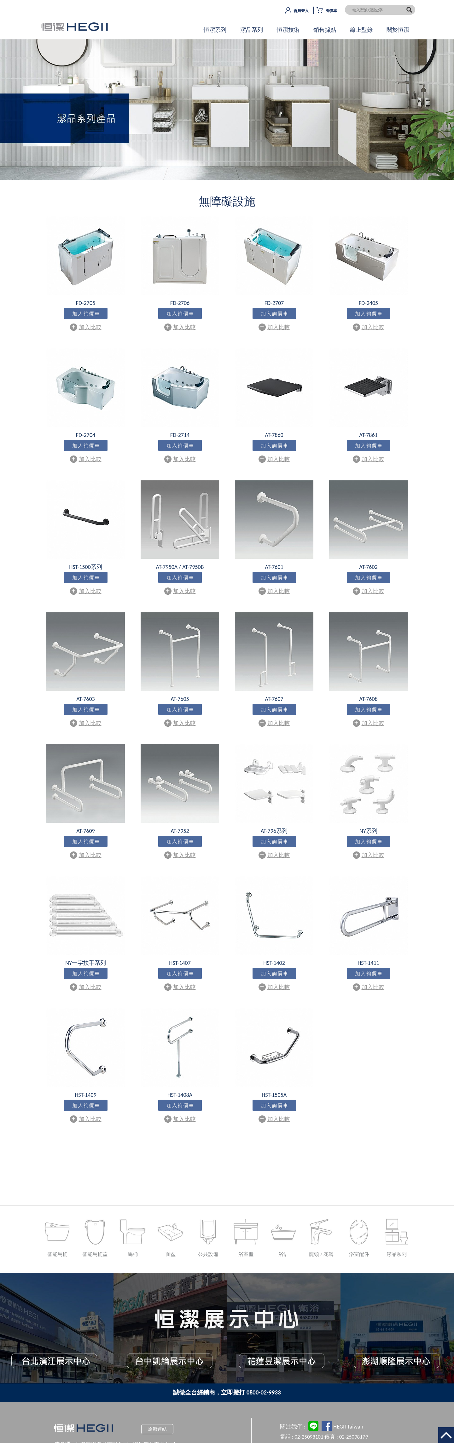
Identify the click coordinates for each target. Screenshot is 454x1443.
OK (227, 115)
